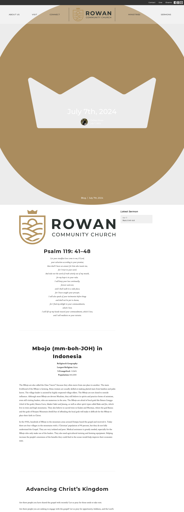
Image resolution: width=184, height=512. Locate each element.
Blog (83, 198)
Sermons (166, 14)
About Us (14, 14)
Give (160, 2)
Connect (55, 14)
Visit (34, 14)
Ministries (134, 14)
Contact (151, 2)
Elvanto (168, 2)
